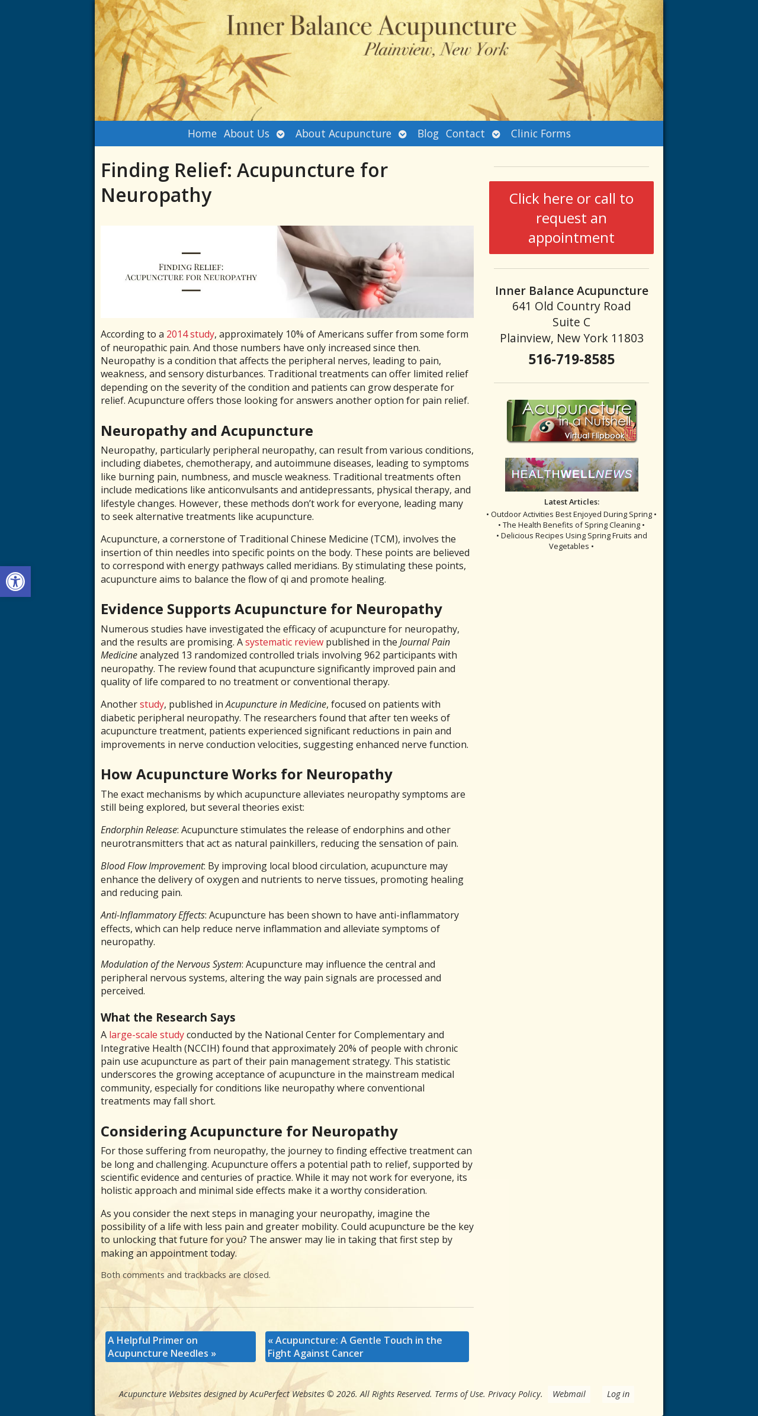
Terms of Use (459, 1393)
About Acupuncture (343, 133)
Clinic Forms (541, 133)
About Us (246, 133)
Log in (618, 1393)
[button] (15, 581)
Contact (465, 133)
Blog (428, 133)
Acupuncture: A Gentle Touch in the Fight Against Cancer (355, 1347)
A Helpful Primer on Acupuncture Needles (162, 1347)
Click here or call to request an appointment (571, 217)
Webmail (569, 1393)
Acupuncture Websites (160, 1393)
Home (202, 133)
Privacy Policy (514, 1393)
